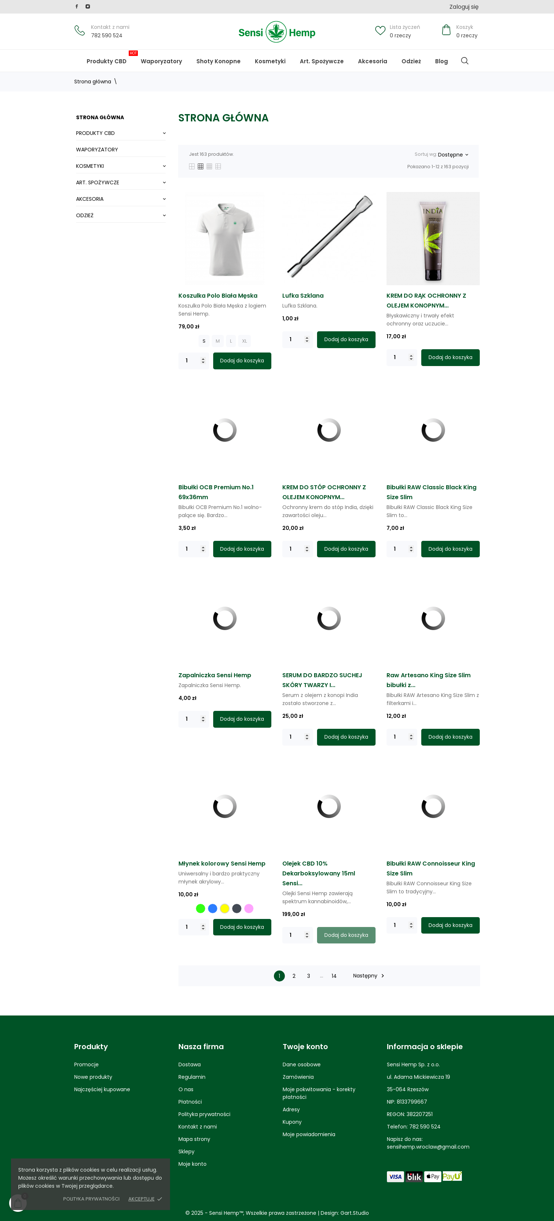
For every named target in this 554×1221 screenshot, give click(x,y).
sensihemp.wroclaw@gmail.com (428, 1146)
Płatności (190, 1101)
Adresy (291, 1109)
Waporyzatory (161, 61)
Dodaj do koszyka (242, 360)
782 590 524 (107, 35)
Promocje (86, 1064)
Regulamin (192, 1077)
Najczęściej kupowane (102, 1089)
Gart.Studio (354, 1213)
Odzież (411, 61)
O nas (185, 1089)
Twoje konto (305, 1046)
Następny (369, 975)
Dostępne (453, 154)
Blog (447, 57)
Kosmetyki (270, 61)
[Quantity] (193, 361)
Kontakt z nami (110, 27)
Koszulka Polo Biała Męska (217, 295)
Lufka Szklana (303, 295)
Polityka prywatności (91, 1198)
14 (334, 976)
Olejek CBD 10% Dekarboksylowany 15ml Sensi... (318, 873)
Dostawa (189, 1064)
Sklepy (186, 1151)
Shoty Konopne (224, 57)
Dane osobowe (302, 1064)
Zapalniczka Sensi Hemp (214, 675)
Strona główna (100, 117)
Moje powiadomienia (309, 1134)
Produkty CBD (112, 57)
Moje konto (192, 1164)
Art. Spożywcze (322, 61)
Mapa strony (194, 1139)
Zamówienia (298, 1077)
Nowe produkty (93, 1077)
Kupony (292, 1122)
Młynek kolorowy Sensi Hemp (221, 863)
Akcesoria (372, 61)
